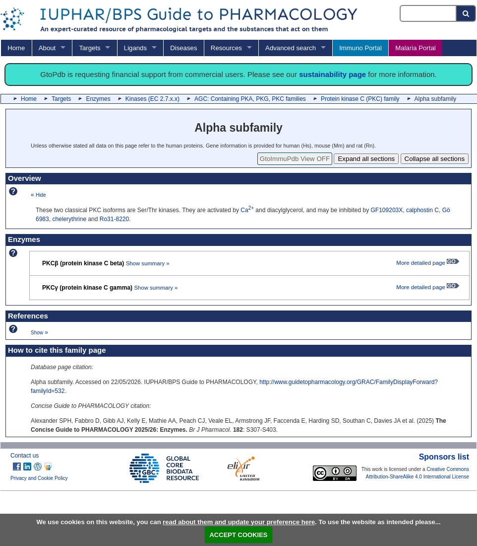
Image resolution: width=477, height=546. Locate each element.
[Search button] (466, 13)
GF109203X (387, 210)
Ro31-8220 (114, 219)
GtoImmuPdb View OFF (295, 158)
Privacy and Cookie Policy (39, 478)
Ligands (135, 48)
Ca (247, 210)
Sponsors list (444, 457)
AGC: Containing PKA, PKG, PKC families (250, 98)
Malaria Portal (415, 48)
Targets (89, 48)
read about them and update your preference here (239, 522)
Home (16, 48)
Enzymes (98, 98)
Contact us (24, 455)
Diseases (183, 48)
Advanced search (290, 48)
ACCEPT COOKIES (238, 535)
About (47, 48)
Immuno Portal (360, 48)
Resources (226, 48)
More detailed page (427, 263)
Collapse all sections (435, 158)
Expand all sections (366, 158)
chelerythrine (69, 219)
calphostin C (422, 210)
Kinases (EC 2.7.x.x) (152, 98)
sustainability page (332, 74)
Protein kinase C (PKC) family (360, 98)
